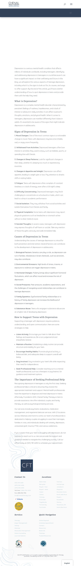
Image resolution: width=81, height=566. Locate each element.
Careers (41, 525)
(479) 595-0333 (19, 488)
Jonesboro (60, 487)
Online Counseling (20, 533)
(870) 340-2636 (19, 485)
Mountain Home (62, 492)
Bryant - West (43, 489)
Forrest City (43, 505)
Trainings (42, 533)
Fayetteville (43, 502)
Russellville (60, 499)
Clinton (41, 494)
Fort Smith (42, 507)
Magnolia (60, 489)
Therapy (17, 520)
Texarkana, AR (61, 505)
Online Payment (44, 520)
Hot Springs (60, 484)
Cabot (41, 492)
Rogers (59, 497)
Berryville (42, 484)
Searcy (59, 502)
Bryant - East (43, 487)
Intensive (17, 528)
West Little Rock (62, 507)
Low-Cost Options (20, 536)
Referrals (42, 530)
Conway (41, 497)
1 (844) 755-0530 (26, 490)
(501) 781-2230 (19, 483)
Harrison (59, 482)
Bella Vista (42, 482)
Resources (42, 528)
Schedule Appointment (46, 523)
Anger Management (21, 523)
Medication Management (22, 530)
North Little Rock (62, 494)
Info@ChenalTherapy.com (23, 495)
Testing (17, 525)
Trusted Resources (45, 536)
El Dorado (42, 499)
